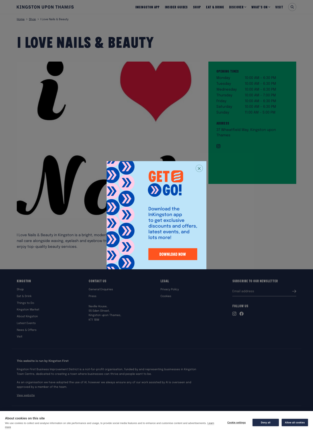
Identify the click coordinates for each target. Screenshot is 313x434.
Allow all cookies (295, 422)
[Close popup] (199, 168)
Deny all (265, 422)
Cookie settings (236, 422)
